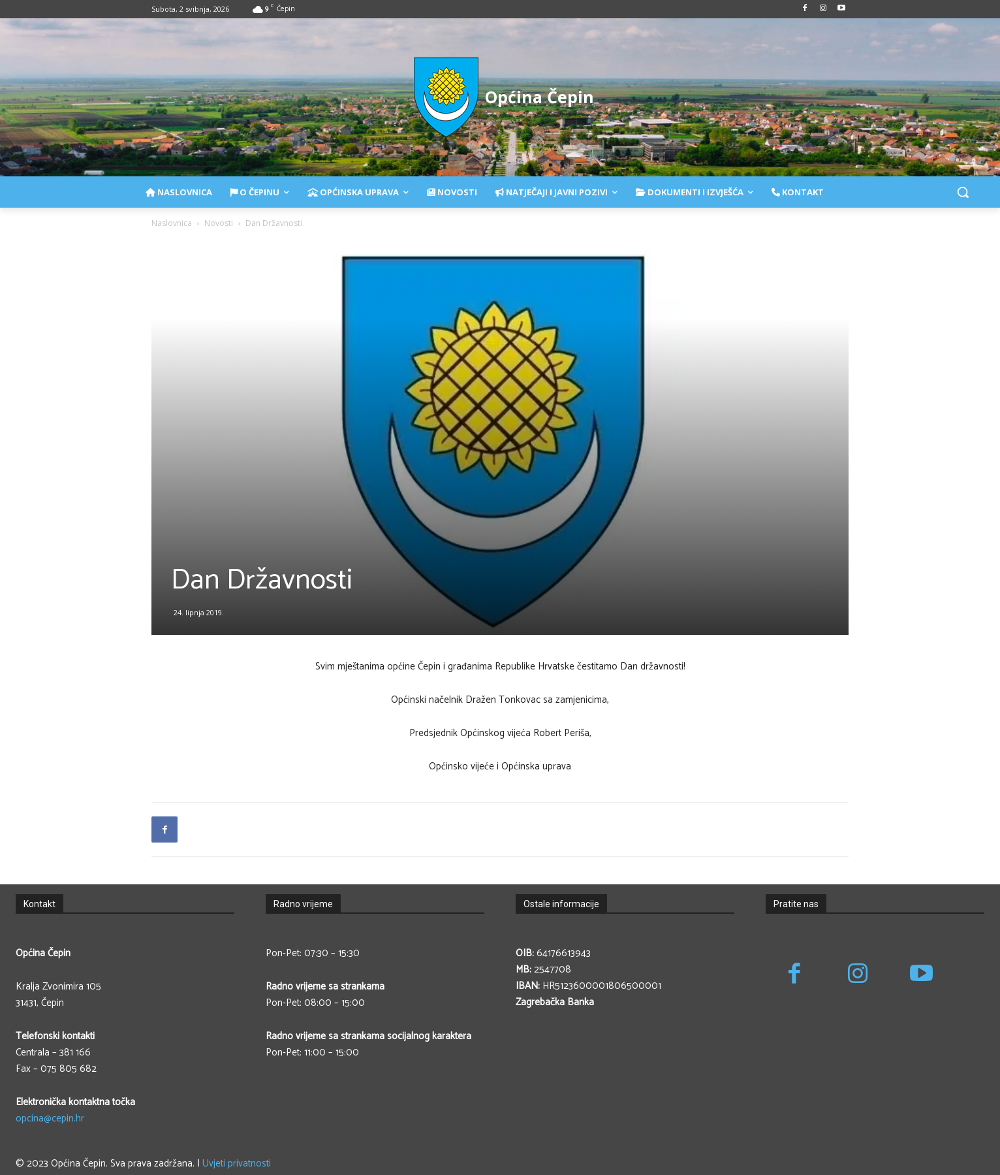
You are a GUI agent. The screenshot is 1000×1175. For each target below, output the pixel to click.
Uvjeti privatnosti (236, 1163)
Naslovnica (171, 223)
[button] (962, 192)
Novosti (218, 223)
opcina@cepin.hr (50, 1118)
